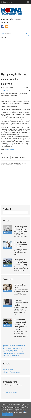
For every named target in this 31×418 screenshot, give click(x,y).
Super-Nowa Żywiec (8, 371)
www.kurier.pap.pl (9, 149)
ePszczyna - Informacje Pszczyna (11, 372)
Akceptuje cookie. (7, 414)
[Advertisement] (15, 54)
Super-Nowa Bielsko (8, 369)
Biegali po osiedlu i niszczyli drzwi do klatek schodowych (21, 302)
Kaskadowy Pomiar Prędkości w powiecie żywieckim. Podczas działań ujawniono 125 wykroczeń (20, 324)
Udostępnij (5, 90)
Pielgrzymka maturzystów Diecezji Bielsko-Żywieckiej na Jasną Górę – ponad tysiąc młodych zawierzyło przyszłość (14, 353)
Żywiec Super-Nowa (6, 2)
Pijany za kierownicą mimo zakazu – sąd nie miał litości (20, 244)
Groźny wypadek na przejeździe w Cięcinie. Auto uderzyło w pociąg (20, 262)
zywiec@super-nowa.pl (11, 392)
